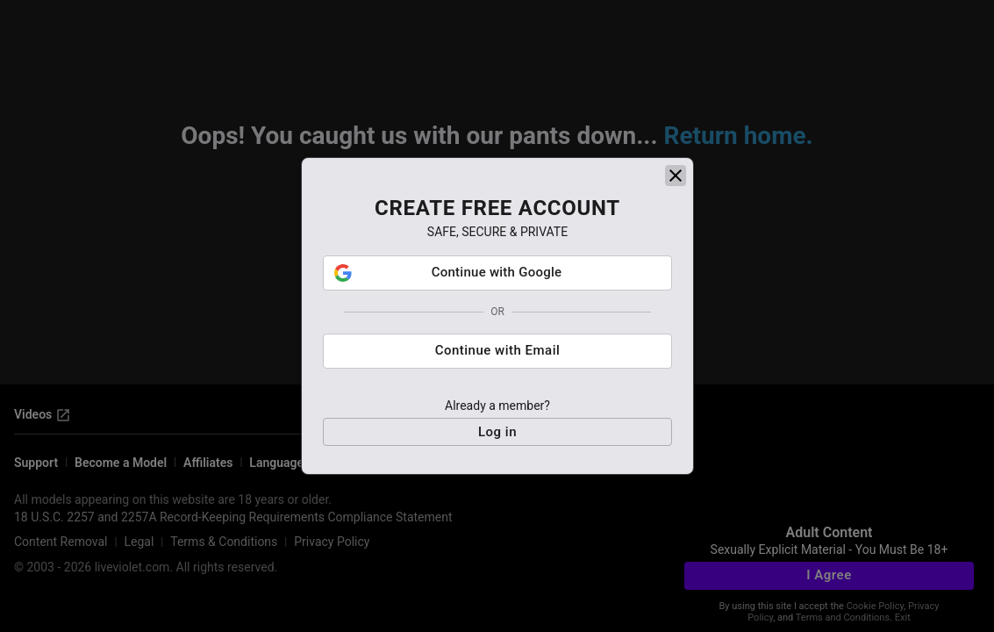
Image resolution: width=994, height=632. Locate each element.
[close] (675, 175)
